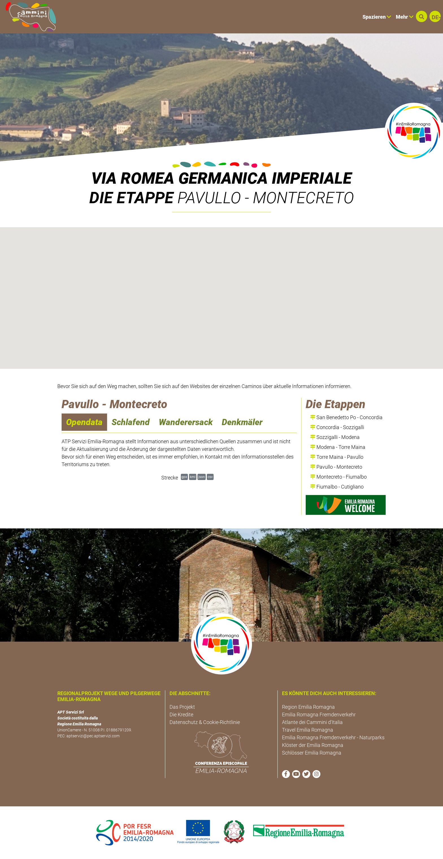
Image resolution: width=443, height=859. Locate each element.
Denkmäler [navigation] (242, 422)
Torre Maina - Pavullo (336, 457)
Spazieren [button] (376, 17)
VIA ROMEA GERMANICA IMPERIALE (221, 178)
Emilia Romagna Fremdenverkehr (319, 714)
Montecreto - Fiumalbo (338, 477)
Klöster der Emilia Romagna (312, 745)
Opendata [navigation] (84, 422)
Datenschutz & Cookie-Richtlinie (205, 722)
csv (210, 477)
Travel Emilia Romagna (307, 730)
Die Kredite (181, 714)
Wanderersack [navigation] (186, 422)
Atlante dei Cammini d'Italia (312, 722)
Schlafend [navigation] (131, 422)
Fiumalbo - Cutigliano (337, 487)
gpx (184, 477)
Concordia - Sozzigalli (337, 427)
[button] (421, 16)
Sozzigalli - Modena (335, 437)
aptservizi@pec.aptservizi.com (93, 736)
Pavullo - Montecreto (336, 467)
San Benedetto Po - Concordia (346, 417)
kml (193, 477)
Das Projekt (182, 707)
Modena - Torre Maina (337, 447)
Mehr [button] (405, 17)
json (201, 477)
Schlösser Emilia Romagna (311, 753)
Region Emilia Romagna (308, 707)
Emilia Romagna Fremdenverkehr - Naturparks (333, 737)
